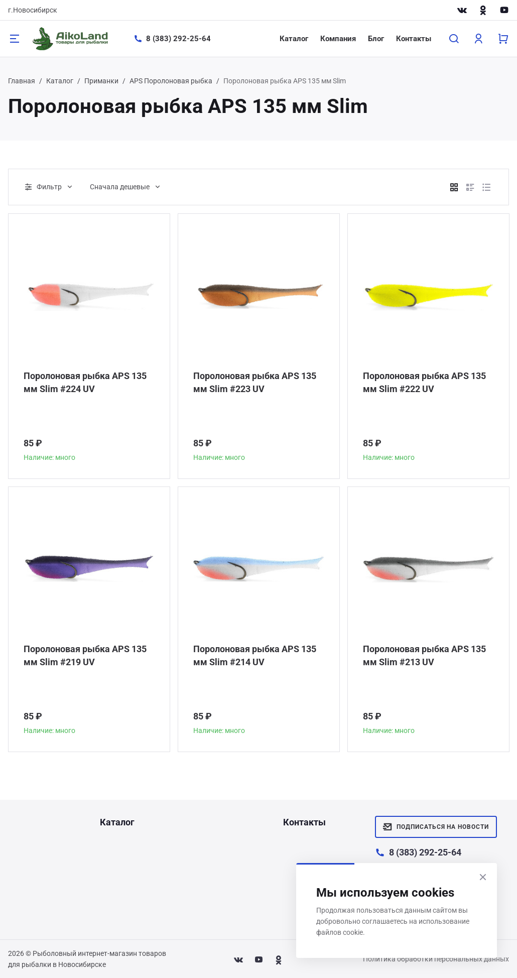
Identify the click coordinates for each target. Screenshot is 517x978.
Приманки (101, 81)
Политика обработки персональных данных (436, 959)
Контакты (413, 38)
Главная (21, 81)
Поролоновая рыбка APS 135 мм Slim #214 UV (254, 655)
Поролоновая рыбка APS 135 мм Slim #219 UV (85, 655)
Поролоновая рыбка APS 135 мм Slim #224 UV (85, 382)
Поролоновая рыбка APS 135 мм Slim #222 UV (424, 382)
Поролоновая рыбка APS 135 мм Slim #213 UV (424, 655)
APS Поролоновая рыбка (171, 81)
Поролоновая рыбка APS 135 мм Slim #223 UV (254, 382)
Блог (376, 38)
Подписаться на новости (436, 827)
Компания (338, 38)
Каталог (294, 38)
